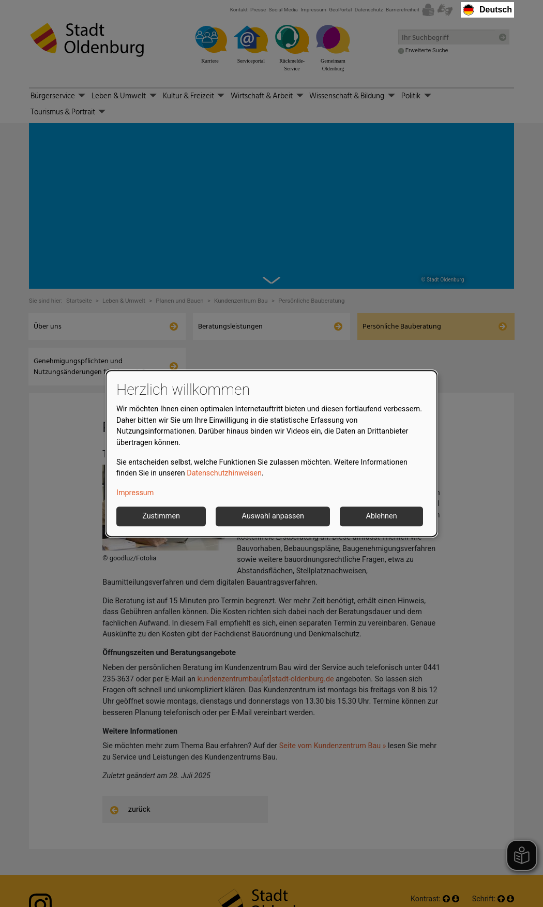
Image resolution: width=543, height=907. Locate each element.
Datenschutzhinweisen (224, 473)
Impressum (135, 492)
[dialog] (271, 453)
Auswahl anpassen (273, 516)
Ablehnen (381, 516)
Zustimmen (161, 516)
